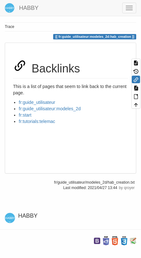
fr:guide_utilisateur (37, 102)
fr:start (25, 115)
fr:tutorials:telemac (37, 121)
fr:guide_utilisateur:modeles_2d (50, 108)
